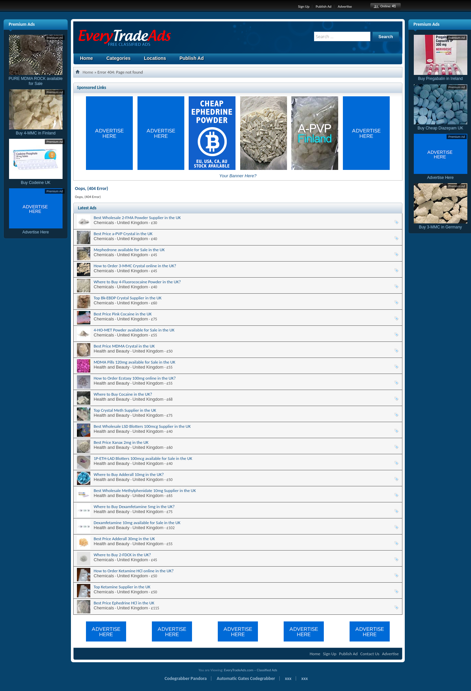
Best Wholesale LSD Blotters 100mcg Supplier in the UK (142, 426)
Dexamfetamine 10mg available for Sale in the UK (137, 522)
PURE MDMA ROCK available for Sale (36, 78)
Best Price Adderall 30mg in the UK (124, 538)
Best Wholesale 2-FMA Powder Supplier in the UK (137, 217)
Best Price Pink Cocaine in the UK (123, 313)
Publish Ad (324, 6)
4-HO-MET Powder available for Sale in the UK (134, 329)
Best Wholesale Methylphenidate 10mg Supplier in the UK (145, 490)
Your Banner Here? (237, 175)
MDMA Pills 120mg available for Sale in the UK (134, 362)
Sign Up (303, 6)
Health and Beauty (111, 351)
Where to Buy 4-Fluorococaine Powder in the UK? (137, 281)
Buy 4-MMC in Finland (36, 130)
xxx (288, 678)
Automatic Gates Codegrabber (246, 678)
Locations (155, 58)
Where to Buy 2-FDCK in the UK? (122, 554)
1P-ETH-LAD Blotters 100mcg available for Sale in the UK (143, 458)
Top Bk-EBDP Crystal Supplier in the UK (128, 297)
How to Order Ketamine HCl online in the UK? (134, 570)
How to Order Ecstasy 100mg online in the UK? (135, 378)
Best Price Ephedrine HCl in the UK (124, 602)
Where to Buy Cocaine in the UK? (123, 394)
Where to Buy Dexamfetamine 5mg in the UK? (134, 506)
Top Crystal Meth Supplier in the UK (125, 410)
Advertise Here (36, 229)
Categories (118, 58)
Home (86, 58)
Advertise (345, 6)
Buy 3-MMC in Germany (440, 224)
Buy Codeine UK (36, 180)
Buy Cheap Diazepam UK (440, 125)
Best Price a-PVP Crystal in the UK (123, 233)
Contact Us (369, 653)
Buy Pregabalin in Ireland (440, 76)
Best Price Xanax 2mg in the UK (121, 442)
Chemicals (104, 222)
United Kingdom (132, 222)
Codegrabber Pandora (186, 678)
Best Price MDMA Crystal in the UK (124, 346)
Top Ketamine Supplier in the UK (122, 586)
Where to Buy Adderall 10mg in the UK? (129, 474)
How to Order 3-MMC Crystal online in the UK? (135, 265)
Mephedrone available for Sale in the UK (129, 249)
